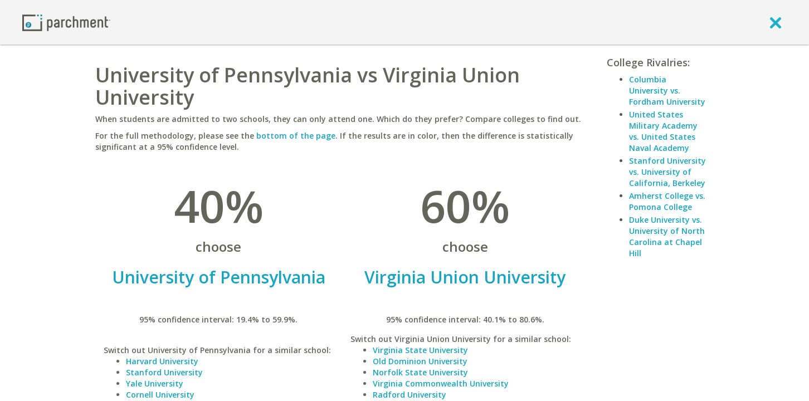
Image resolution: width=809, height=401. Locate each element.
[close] (775, 22)
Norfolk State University (420, 372)
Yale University (154, 383)
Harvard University (162, 361)
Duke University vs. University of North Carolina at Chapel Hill (667, 236)
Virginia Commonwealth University (441, 383)
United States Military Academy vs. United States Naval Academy (663, 131)
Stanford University (164, 372)
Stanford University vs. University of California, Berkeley (667, 171)
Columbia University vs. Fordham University (667, 90)
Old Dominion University (420, 361)
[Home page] (66, 22)
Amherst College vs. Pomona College (667, 201)
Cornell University (160, 394)
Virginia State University (420, 350)
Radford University (409, 394)
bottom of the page (295, 135)
